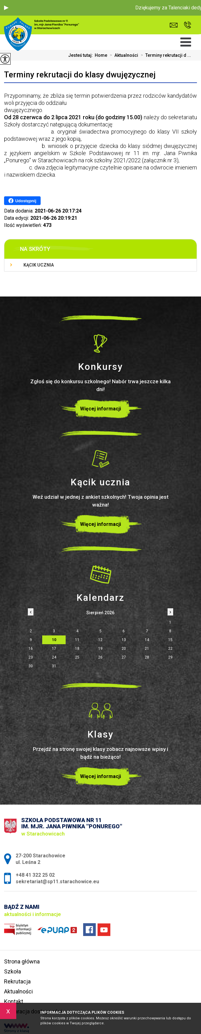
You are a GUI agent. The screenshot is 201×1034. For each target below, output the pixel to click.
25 (77, 657)
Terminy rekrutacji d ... (164, 55)
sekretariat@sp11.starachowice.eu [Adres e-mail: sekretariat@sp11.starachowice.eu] (57, 882)
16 (30, 648)
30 (30, 666)
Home (101, 55)
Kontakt (13, 1001)
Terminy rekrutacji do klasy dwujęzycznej (80, 74)
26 (100, 657)
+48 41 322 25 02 (187, 25)
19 (100, 648)
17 (54, 648)
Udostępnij (22, 200)
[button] (6, 8)
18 (77, 648)
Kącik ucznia (38, 264)
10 (54, 640)
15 (170, 640)
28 (147, 657)
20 (124, 648)
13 (124, 640)
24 (54, 657)
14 (147, 640)
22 (170, 648)
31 (54, 666)
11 (77, 640)
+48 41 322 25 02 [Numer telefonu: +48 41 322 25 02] (35, 875)
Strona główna (22, 961)
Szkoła (12, 971)
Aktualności (122, 55)
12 (100, 640)
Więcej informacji (100, 409)
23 (30, 657)
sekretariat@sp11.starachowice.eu (174, 25)
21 (147, 648)
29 (170, 657)
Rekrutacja (17, 981)
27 (124, 657)
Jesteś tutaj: (81, 55)
